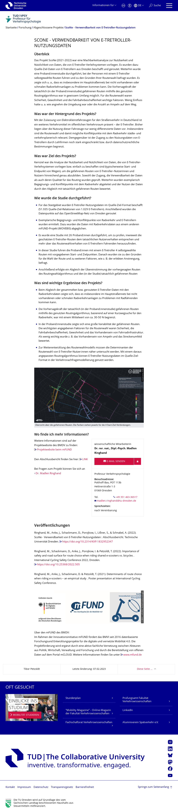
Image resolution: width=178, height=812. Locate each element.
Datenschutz (41, 787)
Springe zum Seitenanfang (153, 787)
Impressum (24, 787)
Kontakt (10, 787)
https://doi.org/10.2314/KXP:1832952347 (87, 542)
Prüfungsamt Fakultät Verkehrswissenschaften (137, 700)
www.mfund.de (132, 655)
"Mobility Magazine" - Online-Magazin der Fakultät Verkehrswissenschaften (88, 712)
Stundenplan (73, 698)
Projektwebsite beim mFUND (54, 450)
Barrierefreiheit (85, 787)
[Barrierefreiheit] (130, 5)
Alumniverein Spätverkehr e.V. (141, 722)
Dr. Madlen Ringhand (48, 473)
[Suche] (155, 5)
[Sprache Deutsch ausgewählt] (139, 5)
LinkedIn (128, 710)
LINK (85, 459)
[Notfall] (123, 5)
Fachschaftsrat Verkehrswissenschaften (89, 722)
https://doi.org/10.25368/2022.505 (58, 564)
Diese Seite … (144, 669)
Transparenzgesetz (62, 787)
